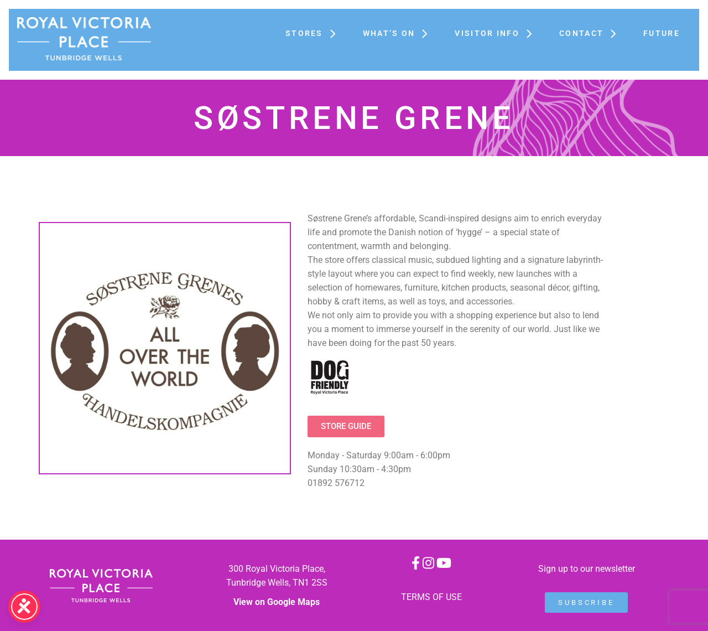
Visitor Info (496, 33)
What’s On (398, 33)
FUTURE (661, 33)
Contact (590, 33)
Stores (313, 33)
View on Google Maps (276, 602)
